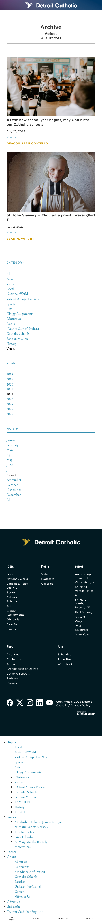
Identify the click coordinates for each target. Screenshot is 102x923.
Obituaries (14, 319)
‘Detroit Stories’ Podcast (23, 329)
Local (10, 289)
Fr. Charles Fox (24, 833)
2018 (10, 374)
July (9, 470)
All (9, 274)
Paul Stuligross (82, 628)
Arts (9, 309)
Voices (11, 349)
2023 (10, 399)
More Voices (83, 635)
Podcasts (47, 579)
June (10, 465)
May (9, 460)
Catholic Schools (18, 334)
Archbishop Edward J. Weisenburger (84, 578)
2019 (10, 379)
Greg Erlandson (25, 837)
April (10, 455)
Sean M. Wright (80, 619)
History (12, 344)
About (11, 857)
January (12, 440)
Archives (13, 664)
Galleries (47, 584)
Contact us (14, 660)
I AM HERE (23, 803)
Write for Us (66, 664)
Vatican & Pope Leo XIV (23, 299)
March (11, 450)
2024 (10, 404)
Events (11, 629)
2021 (10, 389)
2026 (10, 414)
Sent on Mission (17, 339)
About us (13, 655)
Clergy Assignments (20, 314)
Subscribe (64, 655)
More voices (23, 847)
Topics (11, 743)
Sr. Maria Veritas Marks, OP (84, 591)
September (14, 480)
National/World (17, 294)
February (12, 445)
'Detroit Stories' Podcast (30, 788)
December (14, 495)
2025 (10, 409)
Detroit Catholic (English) (25, 912)
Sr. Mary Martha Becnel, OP (82, 603)
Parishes (12, 679)
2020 (10, 384)
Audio (11, 324)
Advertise (64, 660)
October (12, 485)
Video (11, 284)
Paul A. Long (83, 612)
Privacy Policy (80, 706)
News (10, 279)
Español (12, 624)
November (14, 490)
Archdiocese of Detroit (22, 669)
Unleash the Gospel (28, 887)
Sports (11, 304)
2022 (10, 394)
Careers (12, 684)
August (11, 475)
